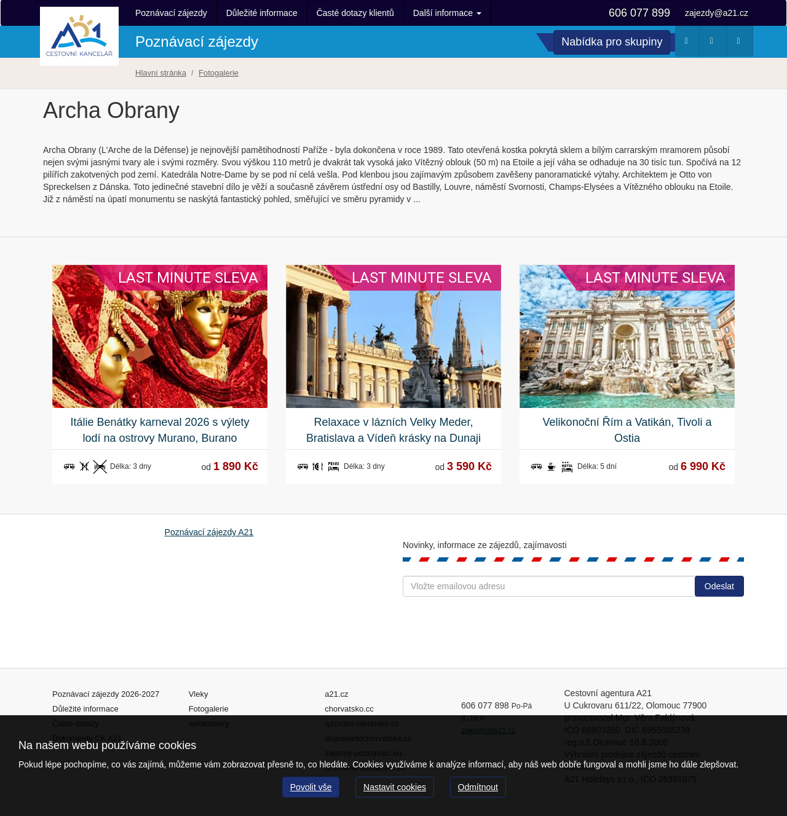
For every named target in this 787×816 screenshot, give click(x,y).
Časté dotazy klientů (355, 13)
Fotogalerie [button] (741, 43)
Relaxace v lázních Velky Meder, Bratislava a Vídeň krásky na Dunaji (393, 430)
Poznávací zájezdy (171, 13)
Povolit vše (311, 787)
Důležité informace (262, 13)
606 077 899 (639, 13)
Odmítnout (478, 787)
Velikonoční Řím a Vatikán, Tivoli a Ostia (627, 430)
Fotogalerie (209, 708)
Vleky (198, 694)
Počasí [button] (689, 43)
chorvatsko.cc (349, 708)
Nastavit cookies (394, 787)
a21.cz (336, 694)
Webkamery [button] (715, 43)
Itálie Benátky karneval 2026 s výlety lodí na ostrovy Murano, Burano (159, 430)
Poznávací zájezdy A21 (209, 532)
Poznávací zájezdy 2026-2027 (105, 694)
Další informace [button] (447, 13)
